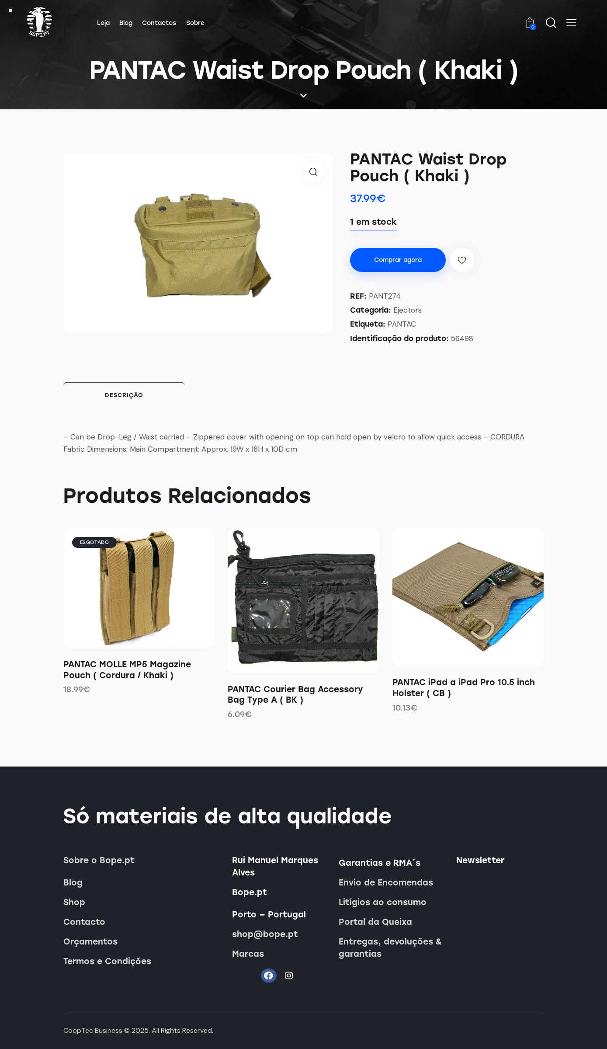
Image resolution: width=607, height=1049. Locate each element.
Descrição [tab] (124, 395)
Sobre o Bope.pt (99, 860)
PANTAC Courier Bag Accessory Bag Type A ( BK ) (295, 694)
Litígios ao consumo (383, 902)
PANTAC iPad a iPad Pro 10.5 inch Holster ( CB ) (463, 687)
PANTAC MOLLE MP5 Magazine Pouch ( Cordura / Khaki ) (127, 669)
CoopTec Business (92, 1030)
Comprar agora (398, 260)
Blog (73, 883)
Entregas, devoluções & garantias (390, 948)
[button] (571, 23)
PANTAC (402, 324)
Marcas (248, 954)
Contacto (84, 922)
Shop (74, 902)
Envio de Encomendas (386, 883)
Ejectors (407, 310)
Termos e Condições (107, 961)
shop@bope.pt (265, 934)
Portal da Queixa (375, 922)
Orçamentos (90, 942)
